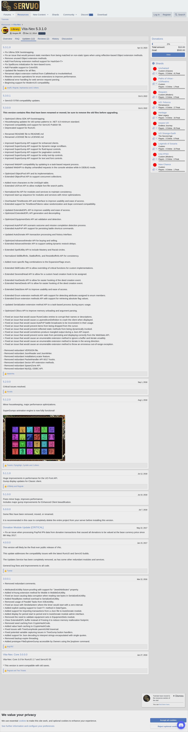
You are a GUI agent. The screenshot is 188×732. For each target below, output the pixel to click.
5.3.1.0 (7, 47)
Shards (55, 14)
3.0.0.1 (7, 578)
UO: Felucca (164, 102)
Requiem (162, 92)
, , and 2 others (23, 88)
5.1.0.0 (7, 494)
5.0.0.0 (7, 509)
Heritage (162, 112)
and (15, 486)
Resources (23, 14)
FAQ (17, 38)
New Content (39, 14)
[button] (13, 14)
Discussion (67, 38)
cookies (22, 721)
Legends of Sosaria (167, 143)
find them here (164, 704)
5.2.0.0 (7, 381)
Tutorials (5, 19)
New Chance (164, 164)
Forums (7, 14)
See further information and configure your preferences (28, 726)
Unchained (163, 68)
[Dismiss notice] (178, 696)
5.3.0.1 (7, 95)
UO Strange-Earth (167, 133)
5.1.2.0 (7, 399)
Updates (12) (28, 38)
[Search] (180, 14)
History (55, 38)
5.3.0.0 (7, 107)
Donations (157, 38)
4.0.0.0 (7, 542)
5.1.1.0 (7, 473)
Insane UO (163, 123)
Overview (7, 38)
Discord (87, 14)
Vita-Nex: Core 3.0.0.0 (15, 654)
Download (102, 14)
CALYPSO (163, 154)
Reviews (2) (43, 38)
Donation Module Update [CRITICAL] (23, 527)
